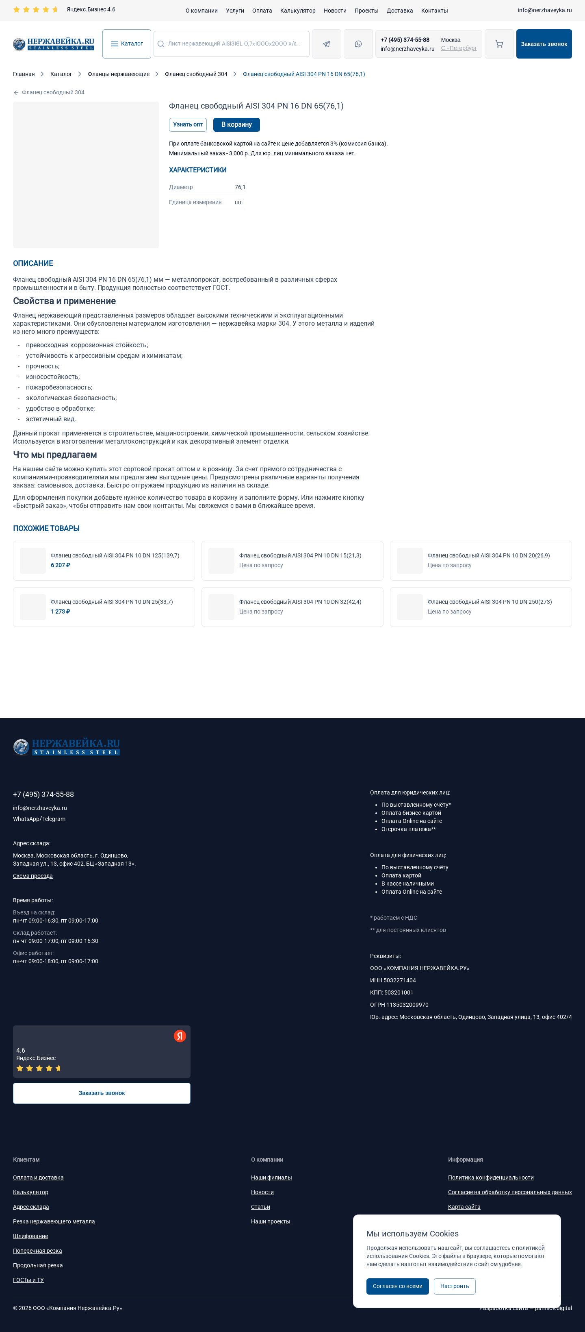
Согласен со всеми (397, 1286)
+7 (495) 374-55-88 (405, 40)
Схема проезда (33, 876)
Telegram (53, 819)
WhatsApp (26, 819)
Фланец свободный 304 (48, 92)
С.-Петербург (459, 48)
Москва (451, 40)
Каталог (126, 44)
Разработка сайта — (525, 1308)
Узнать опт (188, 124)
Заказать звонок (544, 44)
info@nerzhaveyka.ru (545, 10)
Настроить (454, 1286)
